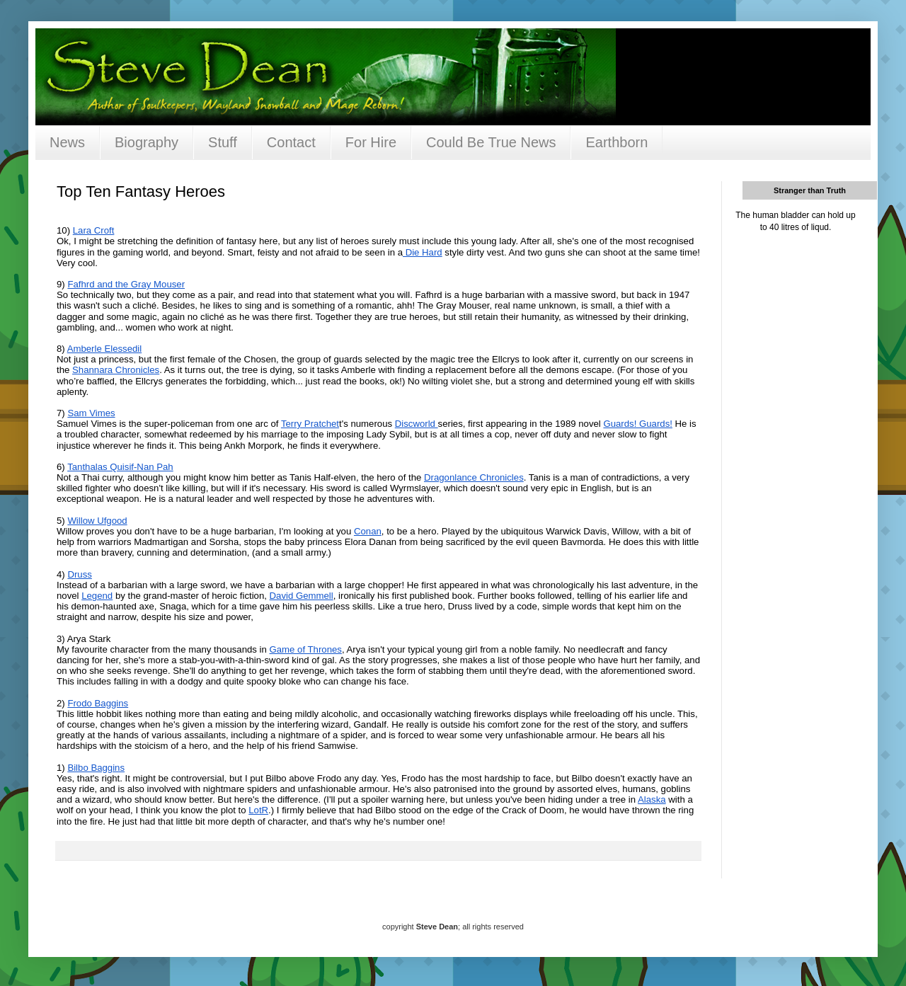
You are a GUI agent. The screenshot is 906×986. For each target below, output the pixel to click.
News (67, 142)
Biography (146, 142)
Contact (291, 142)
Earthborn (616, 142)
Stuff (222, 142)
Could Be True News (491, 142)
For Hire (370, 142)
